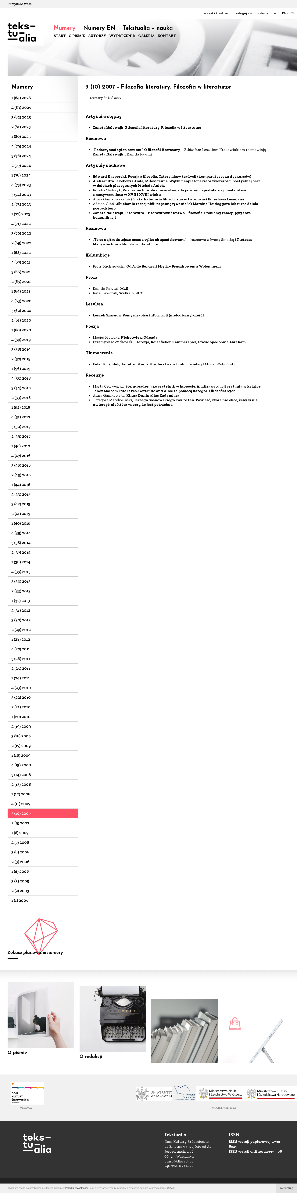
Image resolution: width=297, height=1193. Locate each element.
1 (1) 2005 (19, 900)
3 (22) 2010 (21, 697)
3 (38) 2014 (20, 542)
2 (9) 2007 (20, 823)
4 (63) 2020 (21, 300)
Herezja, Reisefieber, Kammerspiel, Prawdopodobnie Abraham (190, 342)
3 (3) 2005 (20, 881)
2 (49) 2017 (20, 436)
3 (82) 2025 (21, 117)
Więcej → (172, 1188)
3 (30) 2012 (21, 619)
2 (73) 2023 (21, 204)
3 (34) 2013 (20, 581)
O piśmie (17, 1057)
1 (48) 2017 (20, 445)
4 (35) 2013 (20, 571)
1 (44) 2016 (20, 484)
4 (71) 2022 (21, 223)
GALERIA (146, 35)
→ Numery (94, 98)
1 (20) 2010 (20, 716)
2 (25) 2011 (20, 668)
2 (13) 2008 (21, 784)
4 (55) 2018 (21, 378)
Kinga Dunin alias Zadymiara (152, 395)
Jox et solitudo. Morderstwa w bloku (154, 364)
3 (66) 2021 (21, 271)
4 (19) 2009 (21, 726)
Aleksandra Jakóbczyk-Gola (118, 181)
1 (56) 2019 (20, 368)
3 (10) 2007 (21, 813)
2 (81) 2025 (21, 126)
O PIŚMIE (77, 35)
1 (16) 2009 (20, 755)
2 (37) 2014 (20, 552)
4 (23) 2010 (21, 687)
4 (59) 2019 (21, 339)
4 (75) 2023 (21, 184)
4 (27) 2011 (20, 648)
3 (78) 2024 (21, 155)
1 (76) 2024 (21, 175)
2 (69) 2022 (21, 242)
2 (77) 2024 (21, 165)
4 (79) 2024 (21, 146)
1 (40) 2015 (20, 523)
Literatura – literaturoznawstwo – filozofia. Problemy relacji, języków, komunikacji (172, 215)
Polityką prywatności (76, 1188)
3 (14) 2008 (21, 774)
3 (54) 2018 (21, 387)
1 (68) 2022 (21, 252)
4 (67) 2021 (20, 262)
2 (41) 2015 (20, 513)
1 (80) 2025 (21, 136)
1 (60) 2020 (21, 329)
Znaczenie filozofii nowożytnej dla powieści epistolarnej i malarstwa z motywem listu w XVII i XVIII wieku (169, 192)
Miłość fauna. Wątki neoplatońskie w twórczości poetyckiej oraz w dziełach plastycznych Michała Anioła (176, 183)
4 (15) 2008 (21, 765)
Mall (124, 288)
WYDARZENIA (122, 35)
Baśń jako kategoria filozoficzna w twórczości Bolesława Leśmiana (185, 199)
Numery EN (99, 28)
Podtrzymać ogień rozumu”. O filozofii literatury (137, 150)
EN (292, 13)
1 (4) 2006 (20, 871)
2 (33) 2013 (20, 590)
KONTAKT (167, 35)
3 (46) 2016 (21, 465)
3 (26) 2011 (20, 658)
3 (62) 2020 (21, 310)
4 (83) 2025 (21, 107)
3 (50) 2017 (20, 426)
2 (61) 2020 (21, 320)
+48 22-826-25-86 (178, 1166)
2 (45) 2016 (21, 474)
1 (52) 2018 (20, 407)
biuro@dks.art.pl (178, 1161)
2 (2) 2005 (20, 890)
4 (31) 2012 (20, 610)
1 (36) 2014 (20, 561)
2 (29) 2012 (21, 629)
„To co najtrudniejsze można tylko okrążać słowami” (139, 240)
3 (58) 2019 (20, 349)
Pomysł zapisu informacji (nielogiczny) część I (163, 315)
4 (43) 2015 (20, 494)
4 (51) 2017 (20, 416)
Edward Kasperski (109, 176)
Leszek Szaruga (107, 315)
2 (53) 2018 (21, 397)
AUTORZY (97, 35)
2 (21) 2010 (20, 707)
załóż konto (267, 13)
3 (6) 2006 (20, 852)
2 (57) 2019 (20, 358)
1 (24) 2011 (20, 677)
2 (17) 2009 (21, 745)
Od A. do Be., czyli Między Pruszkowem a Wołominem (173, 266)
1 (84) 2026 (21, 97)
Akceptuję (286, 1188)
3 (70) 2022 (21, 233)
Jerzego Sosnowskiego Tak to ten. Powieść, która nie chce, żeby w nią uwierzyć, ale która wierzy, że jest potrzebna (175, 402)
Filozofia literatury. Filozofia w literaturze (163, 128)
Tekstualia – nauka (148, 28)
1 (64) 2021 (20, 291)
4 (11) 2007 (20, 803)
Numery (64, 28)
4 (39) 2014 (21, 532)
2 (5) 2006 (20, 861)
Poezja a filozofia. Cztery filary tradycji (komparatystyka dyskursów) (189, 176)
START (60, 35)
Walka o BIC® (131, 293)
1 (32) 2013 (20, 600)
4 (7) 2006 (20, 842)
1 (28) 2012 (20, 639)
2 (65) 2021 (21, 281)
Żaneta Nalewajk (108, 128)
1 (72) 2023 (20, 213)
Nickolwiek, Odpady (139, 337)
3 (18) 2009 (21, 736)
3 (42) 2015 (20, 503)
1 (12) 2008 (20, 794)
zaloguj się (244, 13)
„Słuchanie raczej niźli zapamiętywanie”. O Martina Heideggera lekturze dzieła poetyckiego (175, 206)
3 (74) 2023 (21, 194)
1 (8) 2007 (19, 832)
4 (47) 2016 (20, 455)
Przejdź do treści (20, 4)
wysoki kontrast (216, 13)
